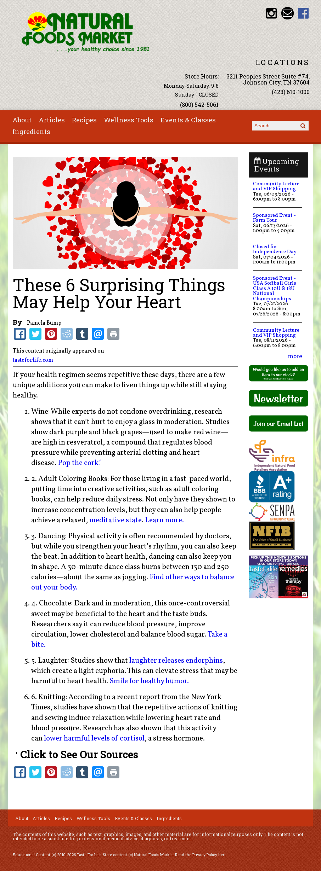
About (22, 120)
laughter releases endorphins (176, 661)
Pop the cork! (79, 463)
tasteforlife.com (33, 360)
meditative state (115, 520)
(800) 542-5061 (199, 104)
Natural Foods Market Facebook (303, 13)
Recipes (84, 120)
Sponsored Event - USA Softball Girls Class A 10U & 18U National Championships (274, 288)
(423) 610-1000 (291, 91)
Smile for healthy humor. (149, 681)
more (295, 356)
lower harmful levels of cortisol (94, 738)
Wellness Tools (128, 120)
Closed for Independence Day (275, 249)
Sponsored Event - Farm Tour (274, 218)
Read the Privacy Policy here (200, 854)
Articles (52, 120)
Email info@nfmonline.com (287, 13)
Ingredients (31, 131)
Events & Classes (188, 120)
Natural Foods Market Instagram (271, 13)
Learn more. (164, 520)
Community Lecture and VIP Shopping (276, 186)
